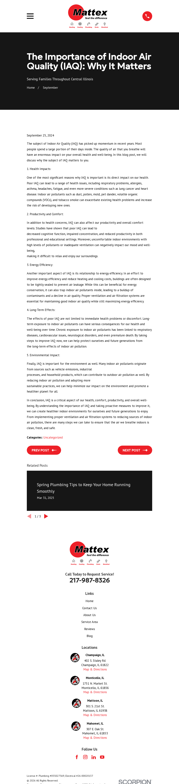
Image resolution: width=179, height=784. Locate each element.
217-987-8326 (89, 580)
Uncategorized (53, 437)
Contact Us (89, 608)
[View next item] (46, 516)
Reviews (89, 629)
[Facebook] (77, 757)
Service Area (89, 622)
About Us (89, 615)
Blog (90, 636)
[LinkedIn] (93, 757)
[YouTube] (102, 757)
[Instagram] (85, 757)
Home (89, 601)
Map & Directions (95, 669)
